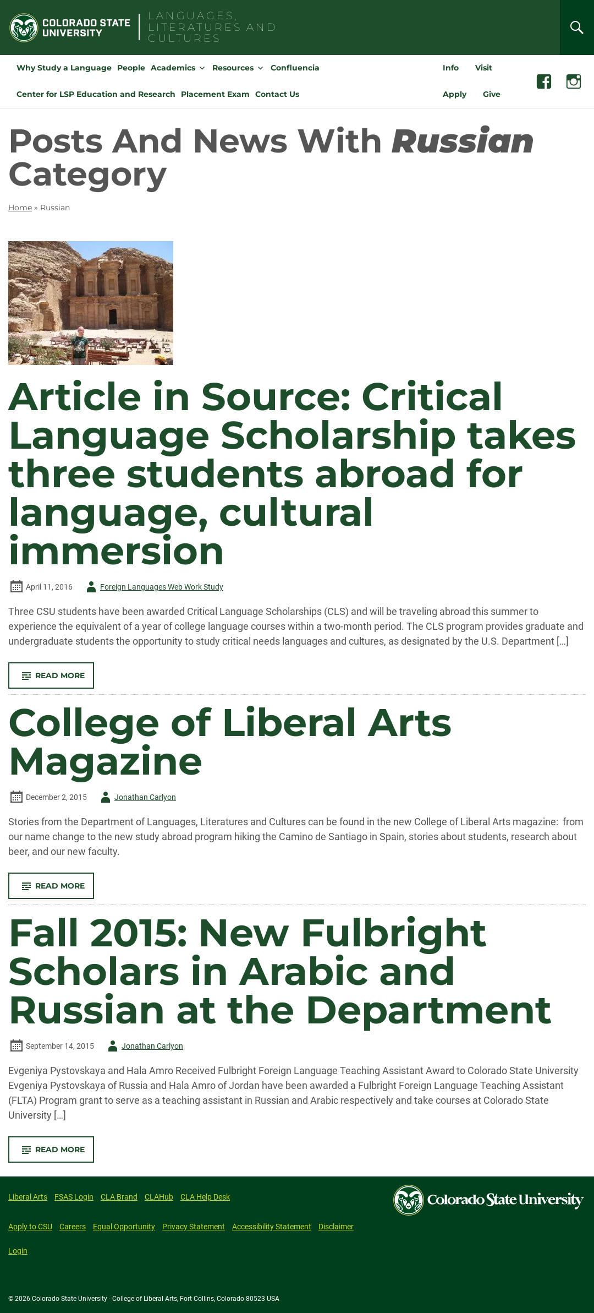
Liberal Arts (27, 1196)
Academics (173, 68)
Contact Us (277, 94)
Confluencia (295, 68)
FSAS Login (74, 1196)
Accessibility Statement (271, 1226)
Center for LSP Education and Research (95, 94)
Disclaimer (336, 1226)
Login (18, 1250)
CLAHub (159, 1196)
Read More (56, 679)
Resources (233, 68)
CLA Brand (119, 1196)
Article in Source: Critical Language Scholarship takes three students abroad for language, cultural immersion (292, 473)
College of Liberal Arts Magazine (230, 741)
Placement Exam (215, 94)
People (131, 68)
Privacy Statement (193, 1226)
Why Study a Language (64, 68)
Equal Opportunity (124, 1226)
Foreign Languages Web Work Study (152, 587)
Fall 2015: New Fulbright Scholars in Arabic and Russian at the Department (280, 971)
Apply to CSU (30, 1226)
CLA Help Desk (205, 1196)
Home (20, 208)
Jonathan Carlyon (136, 797)
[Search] (577, 27)
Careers (72, 1226)
